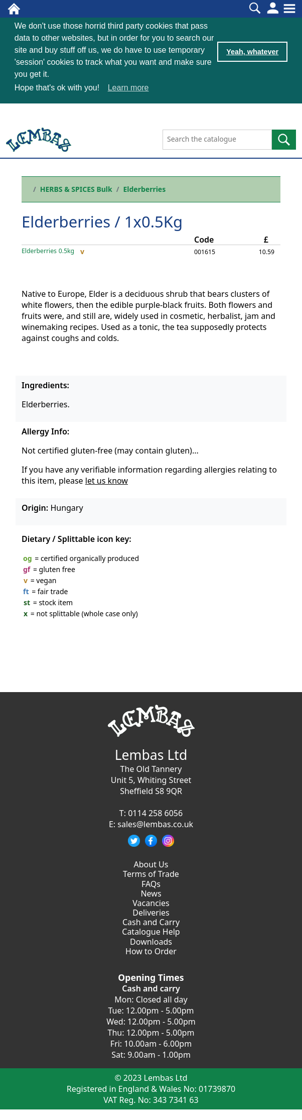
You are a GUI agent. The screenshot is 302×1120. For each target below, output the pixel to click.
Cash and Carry (151, 922)
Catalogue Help (151, 931)
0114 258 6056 (155, 813)
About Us (151, 864)
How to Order (151, 951)
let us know (106, 480)
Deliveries (151, 912)
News (150, 893)
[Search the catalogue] (217, 140)
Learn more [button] (128, 87)
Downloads (151, 941)
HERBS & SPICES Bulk (76, 189)
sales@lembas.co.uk (155, 824)
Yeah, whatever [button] (252, 52)
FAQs (151, 883)
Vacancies (150, 903)
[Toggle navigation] (289, 8)
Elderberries (144, 189)
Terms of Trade (151, 873)
